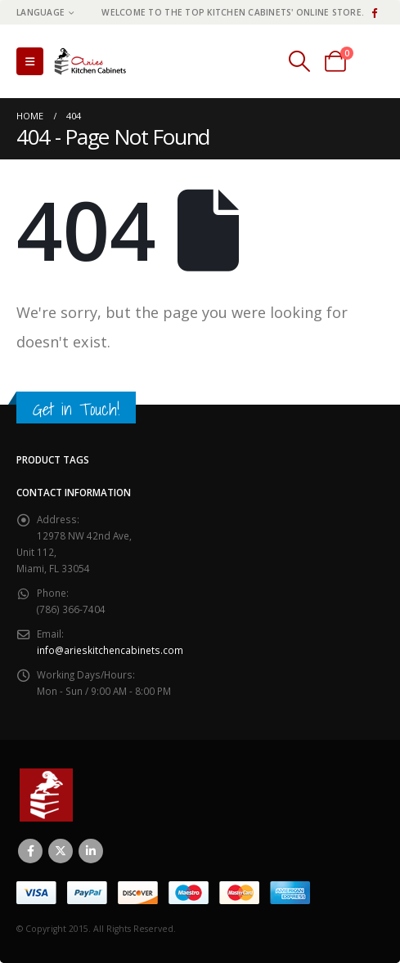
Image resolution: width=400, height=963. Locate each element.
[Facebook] (374, 12)
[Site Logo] (94, 62)
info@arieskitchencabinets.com (110, 649)
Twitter (60, 851)
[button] (29, 61)
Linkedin (91, 851)
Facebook (30, 851)
